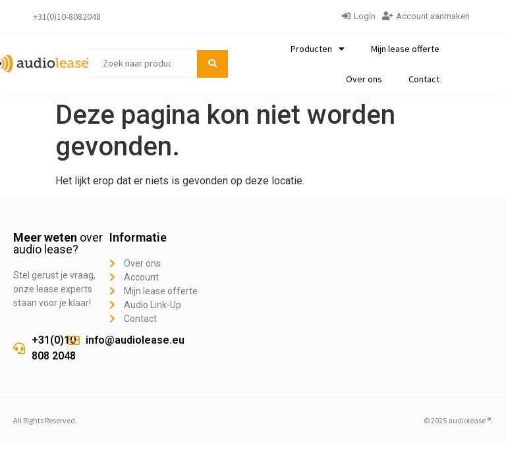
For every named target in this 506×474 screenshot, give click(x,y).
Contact (423, 79)
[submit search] (212, 64)
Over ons (364, 79)
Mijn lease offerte (405, 49)
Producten (318, 49)
